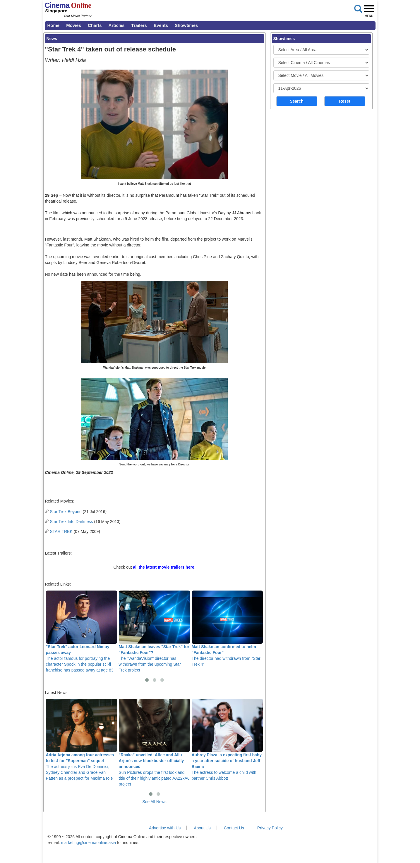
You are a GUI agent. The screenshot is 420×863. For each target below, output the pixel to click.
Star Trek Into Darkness (71, 521)
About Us (202, 828)
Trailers (139, 25)
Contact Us (234, 828)
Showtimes (186, 25)
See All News (154, 801)
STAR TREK (61, 531)
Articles (117, 25)
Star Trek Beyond (66, 511)
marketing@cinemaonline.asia (88, 842)
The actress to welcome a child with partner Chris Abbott (227, 740)
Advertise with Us (165, 828)
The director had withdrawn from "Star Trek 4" (227, 629)
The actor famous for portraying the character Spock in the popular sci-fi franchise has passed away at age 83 (81, 631)
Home (53, 25)
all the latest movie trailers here (163, 567)
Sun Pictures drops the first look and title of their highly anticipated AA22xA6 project (154, 742)
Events (161, 25)
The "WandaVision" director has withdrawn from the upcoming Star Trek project (154, 631)
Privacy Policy (270, 828)
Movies (73, 25)
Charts (95, 25)
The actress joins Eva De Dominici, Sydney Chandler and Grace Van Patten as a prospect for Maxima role (81, 740)
